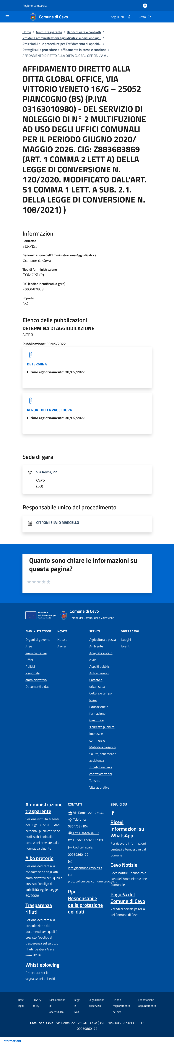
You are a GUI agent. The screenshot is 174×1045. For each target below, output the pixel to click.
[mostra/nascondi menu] (7, 16)
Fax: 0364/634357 (83, 832)
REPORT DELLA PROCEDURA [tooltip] (49, 410)
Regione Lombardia (34, 6)
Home (26, 32)
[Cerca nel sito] (149, 17)
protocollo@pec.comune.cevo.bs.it (87, 878)
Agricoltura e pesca (102, 639)
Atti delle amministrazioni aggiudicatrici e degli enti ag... (61, 37)
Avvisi (61, 646)
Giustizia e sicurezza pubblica (102, 723)
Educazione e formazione (98, 710)
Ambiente (96, 646)
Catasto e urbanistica (97, 683)
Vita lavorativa (99, 787)
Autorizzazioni (99, 673)
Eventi (125, 646)
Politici (30, 666)
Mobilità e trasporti (102, 747)
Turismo (94, 780)
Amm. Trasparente (49, 32)
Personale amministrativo (36, 676)
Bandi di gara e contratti (84, 32)
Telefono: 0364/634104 (78, 823)
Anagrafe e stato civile (101, 656)
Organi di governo (38, 639)
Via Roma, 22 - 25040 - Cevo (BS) (87, 812)
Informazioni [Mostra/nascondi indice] (12, 1040)
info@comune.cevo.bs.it (85, 864)
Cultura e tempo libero (100, 696)
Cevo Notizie (123, 865)
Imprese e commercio (97, 737)
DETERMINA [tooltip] (37, 364)
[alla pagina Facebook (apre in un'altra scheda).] (127, 17)
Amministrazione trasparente (44, 808)
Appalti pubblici (99, 666)
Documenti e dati (37, 686)
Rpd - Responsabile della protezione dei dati (85, 902)
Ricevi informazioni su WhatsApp (127, 828)
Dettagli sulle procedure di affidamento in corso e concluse (64, 49)
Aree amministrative (36, 649)
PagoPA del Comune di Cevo (127, 897)
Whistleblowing (42, 965)
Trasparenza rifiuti (38, 908)
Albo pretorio (39, 858)
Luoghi (126, 639)
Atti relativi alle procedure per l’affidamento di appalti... (61, 43)
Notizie (62, 639)
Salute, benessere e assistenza (102, 757)
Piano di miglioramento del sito (121, 1006)
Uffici (29, 659)
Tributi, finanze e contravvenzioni (100, 770)
